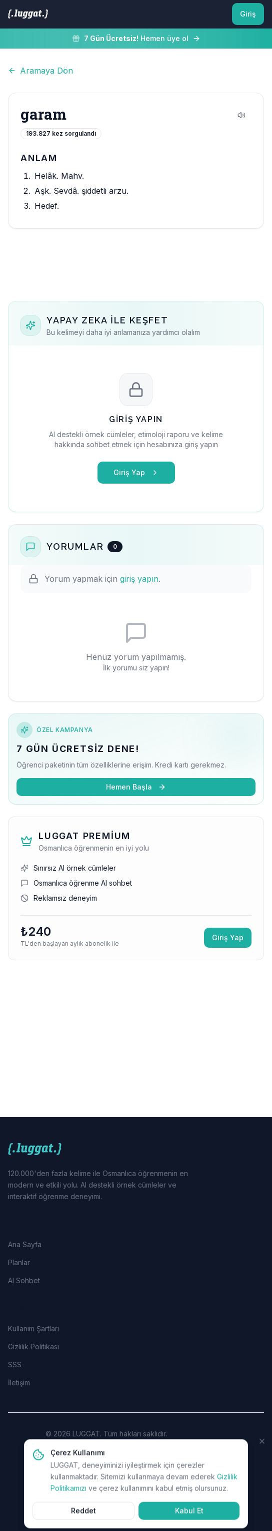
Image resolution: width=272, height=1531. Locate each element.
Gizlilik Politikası (33, 1346)
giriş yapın (139, 579)
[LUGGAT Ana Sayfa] (28, 14)
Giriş (248, 14)
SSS (15, 1364)
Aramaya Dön (40, 71)
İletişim (19, 1382)
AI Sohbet (24, 1280)
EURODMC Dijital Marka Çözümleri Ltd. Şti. (141, 1444)
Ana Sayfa (25, 1244)
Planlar (19, 1262)
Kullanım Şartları (33, 1328)
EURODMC (162, 1502)
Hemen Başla (136, 787)
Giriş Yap (136, 472)
